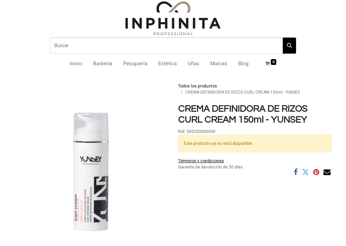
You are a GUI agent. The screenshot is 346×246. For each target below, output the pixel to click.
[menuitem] (76, 63)
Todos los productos (197, 86)
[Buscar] (166, 46)
